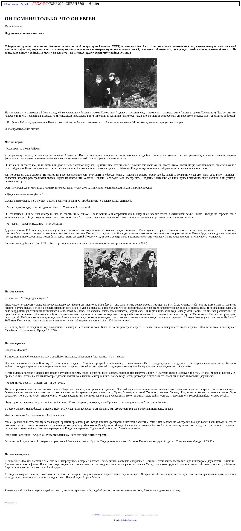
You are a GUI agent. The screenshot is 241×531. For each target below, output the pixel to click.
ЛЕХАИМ (96, 515)
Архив (24, 4)
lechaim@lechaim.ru (129, 520)
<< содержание (11, 503)
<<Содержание (10, 4)
